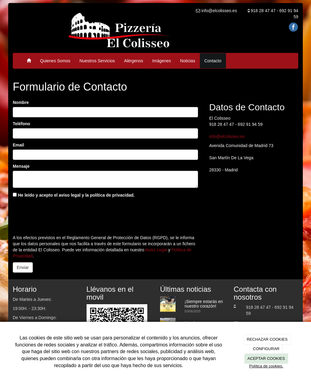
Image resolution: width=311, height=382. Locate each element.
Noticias (187, 60)
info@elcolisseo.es (227, 136)
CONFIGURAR (266, 348)
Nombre (21, 102)
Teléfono (21, 123)
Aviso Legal (156, 249)
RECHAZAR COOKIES (267, 339)
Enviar (23, 267)
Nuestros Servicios (97, 60)
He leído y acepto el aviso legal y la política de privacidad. (74, 195)
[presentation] (59, 215)
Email (18, 145)
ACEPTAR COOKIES (266, 358)
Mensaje (21, 166)
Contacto (212, 60)
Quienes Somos (55, 60)
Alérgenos (133, 60)
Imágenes (161, 60)
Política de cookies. (266, 366)
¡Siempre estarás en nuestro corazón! (204, 303)
